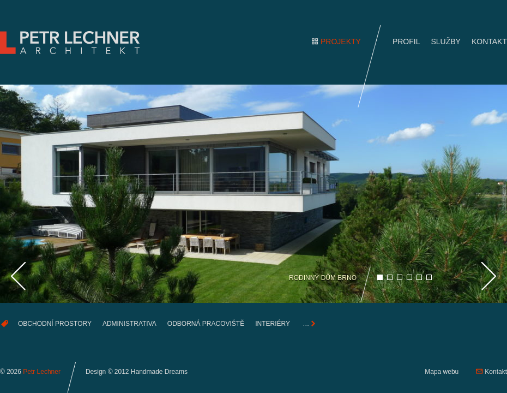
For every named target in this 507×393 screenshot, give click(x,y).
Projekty (341, 41)
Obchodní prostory (55, 323)
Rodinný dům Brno (323, 278)
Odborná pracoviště (205, 323)
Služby (445, 41)
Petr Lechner (42, 372)
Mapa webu (441, 372)
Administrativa (129, 323)
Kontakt (489, 41)
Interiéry (272, 323)
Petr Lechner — (74, 42)
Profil (406, 41)
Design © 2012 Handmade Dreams (137, 372)
